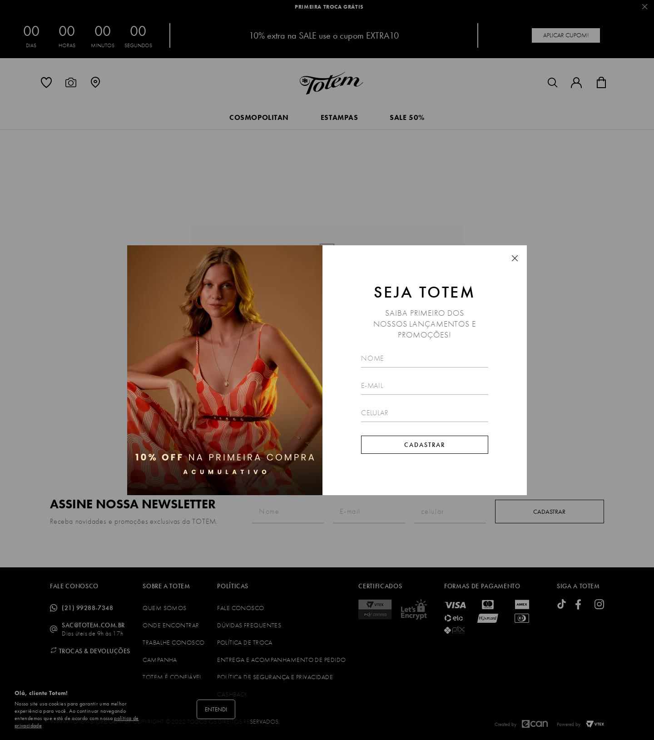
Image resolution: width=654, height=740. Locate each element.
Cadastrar (424, 445)
